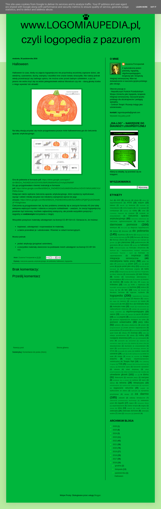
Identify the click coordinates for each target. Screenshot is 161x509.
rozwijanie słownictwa (119, 338)
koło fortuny (144, 274)
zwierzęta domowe (130, 411)
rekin (144, 333)
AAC (119, 200)
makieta (146, 299)
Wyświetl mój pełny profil (120, 116)
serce (126, 343)
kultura (143, 287)
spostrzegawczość (123, 348)
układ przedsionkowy (131, 372)
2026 (115, 426)
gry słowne (125, 245)
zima (120, 408)
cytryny (126, 211)
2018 (115, 455)
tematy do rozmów (132, 356)
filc (128, 237)
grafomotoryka (140, 242)
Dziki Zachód (114, 237)
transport (130, 364)
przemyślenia (115, 330)
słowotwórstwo (115, 346)
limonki (143, 290)
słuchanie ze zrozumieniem (135, 346)
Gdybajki (143, 240)
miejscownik (114, 304)
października (120, 473)
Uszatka (143, 372)
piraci (146, 314)
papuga (130, 314)
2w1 (111, 200)
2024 (115, 433)
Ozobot (122, 314)
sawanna (143, 341)
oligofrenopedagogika (135, 312)
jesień (130, 264)
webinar (135, 380)
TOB (120, 364)
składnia (133, 343)
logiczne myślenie (137, 292)
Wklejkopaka (138, 383)
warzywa (145, 377)
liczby (135, 290)
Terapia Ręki (128, 361)
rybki (133, 338)
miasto (143, 301)
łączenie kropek (117, 299)
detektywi (113, 227)
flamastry (137, 237)
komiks (117, 277)
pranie (143, 325)
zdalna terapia (132, 406)
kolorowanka (130, 274)
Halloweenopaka (119, 248)
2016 (115, 463)
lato (126, 290)
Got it (153, 7)
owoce (112, 314)
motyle (132, 306)
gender (112, 242)
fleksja (146, 237)
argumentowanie (116, 203)
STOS (112, 351)
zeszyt (112, 408)
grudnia (118, 466)
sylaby (129, 351)
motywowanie (141, 306)
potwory (118, 325)
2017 (115, 459)
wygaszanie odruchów (123, 388)
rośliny (141, 335)
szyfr (123, 354)
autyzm (141, 203)
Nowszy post (18, 348)
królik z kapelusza (138, 285)
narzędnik (143, 309)
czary (135, 210)
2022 (115, 441)
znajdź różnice (141, 408)
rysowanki (121, 341)
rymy (111, 341)
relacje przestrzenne (118, 335)
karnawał (113, 269)
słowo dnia (142, 343)
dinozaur (125, 231)
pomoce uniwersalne (120, 322)
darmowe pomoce (123, 224)
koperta (137, 279)
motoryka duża (142, 304)
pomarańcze (144, 317)
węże (144, 380)
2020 (115, 448)
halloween (60, 261)
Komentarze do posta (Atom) (34, 352)
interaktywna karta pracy (122, 261)
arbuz (144, 200)
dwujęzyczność (141, 235)
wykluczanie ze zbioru (118, 391)
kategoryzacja (123, 272)
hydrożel (112, 250)
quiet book (114, 333)
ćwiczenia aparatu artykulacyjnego (33, 261)
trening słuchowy (140, 364)
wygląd (142, 388)
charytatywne (115, 208)
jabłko (144, 261)
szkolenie (114, 354)
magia (128, 299)
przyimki (126, 330)
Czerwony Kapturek (117, 213)
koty (135, 282)
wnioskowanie (114, 385)
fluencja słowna (118, 240)
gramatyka (114, 245)
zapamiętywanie (118, 406)
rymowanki (142, 338)
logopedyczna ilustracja (141, 296)
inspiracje (136, 255)
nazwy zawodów (116, 312)
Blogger (97, 495)
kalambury (142, 266)
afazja (136, 200)
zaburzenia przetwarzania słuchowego (123, 400)
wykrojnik (134, 391)
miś (123, 304)
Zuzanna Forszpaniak (134, 64)
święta (119, 356)
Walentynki (119, 377)
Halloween (119, 476)
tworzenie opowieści (141, 367)
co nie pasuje (141, 208)
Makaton (137, 299)
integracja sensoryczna (124, 258)
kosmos (116, 282)
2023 (115, 437)
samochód (132, 341)
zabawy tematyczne (137, 398)
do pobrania (51, 261)
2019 (115, 451)
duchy (131, 235)
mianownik (133, 301)
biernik (122, 205)
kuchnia (133, 287)
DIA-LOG (124, 227)
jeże (139, 264)
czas (143, 211)
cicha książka (128, 208)
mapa (114, 301)
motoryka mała (119, 306)
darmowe (141, 221)
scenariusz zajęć (115, 343)
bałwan (112, 205)
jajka (111, 264)
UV (136, 375)
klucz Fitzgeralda (143, 272)
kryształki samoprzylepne (118, 287)
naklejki (134, 309)
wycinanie (145, 385)
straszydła (121, 351)
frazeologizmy (132, 240)
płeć (115, 317)
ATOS (129, 203)
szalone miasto (140, 351)
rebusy (124, 333)
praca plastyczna (130, 325)
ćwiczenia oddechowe (138, 219)
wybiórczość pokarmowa (130, 385)
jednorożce (121, 264)
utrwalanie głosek (119, 374)
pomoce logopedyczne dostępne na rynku (129, 319)
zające (131, 403)
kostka (126, 282)
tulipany (112, 367)
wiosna (122, 382)
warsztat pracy (132, 377)
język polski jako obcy (126, 266)
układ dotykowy (132, 369)
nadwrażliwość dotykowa (119, 309)
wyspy (126, 394)
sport (112, 348)
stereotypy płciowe (139, 348)
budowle (143, 205)
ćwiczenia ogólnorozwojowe (121, 221)
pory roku (143, 322)
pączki (138, 314)
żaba (119, 413)
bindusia (132, 205)
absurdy (127, 200)
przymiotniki (136, 330)
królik (125, 285)
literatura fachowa (117, 292)
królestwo (114, 285)
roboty (132, 335)
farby (122, 237)
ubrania (117, 369)
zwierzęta (114, 411)
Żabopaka (127, 413)
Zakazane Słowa (143, 403)
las (119, 290)
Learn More (142, 7)
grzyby (135, 245)
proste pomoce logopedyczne (134, 328)
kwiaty (112, 290)
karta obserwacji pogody (130, 269)
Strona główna (63, 348)
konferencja (128, 279)
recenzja (134, 333)
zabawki (122, 398)
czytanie (131, 213)
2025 (115, 430)
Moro (131, 304)
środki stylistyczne (134, 354)
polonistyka (133, 317)
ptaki (144, 330)
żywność (137, 413)
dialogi (115, 231)
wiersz (112, 383)
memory (123, 301)
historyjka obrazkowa (137, 248)
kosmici (146, 279)
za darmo (142, 393)
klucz (133, 272)
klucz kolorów (117, 274)
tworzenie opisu (124, 367)
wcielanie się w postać (121, 380)
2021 (115, 444)
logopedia (68, 261)
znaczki (129, 408)
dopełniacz (122, 235)
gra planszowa (124, 242)
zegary (143, 406)
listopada (119, 469)
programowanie (115, 328)
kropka (143, 282)
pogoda (122, 317)
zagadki (121, 403)
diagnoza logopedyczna (140, 227)
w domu (144, 374)
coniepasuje (114, 211)
